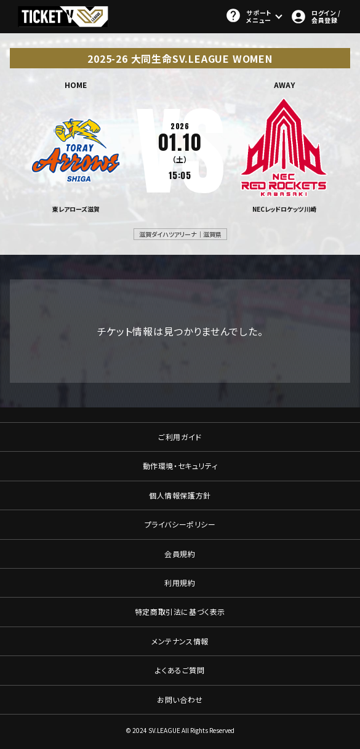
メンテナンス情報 (180, 641)
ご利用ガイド (180, 436)
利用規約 (179, 582)
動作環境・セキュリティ (180, 465)
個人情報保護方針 (180, 495)
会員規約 (179, 553)
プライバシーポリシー (180, 524)
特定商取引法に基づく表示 (180, 611)
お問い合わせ (180, 699)
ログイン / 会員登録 (315, 16)
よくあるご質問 (179, 670)
